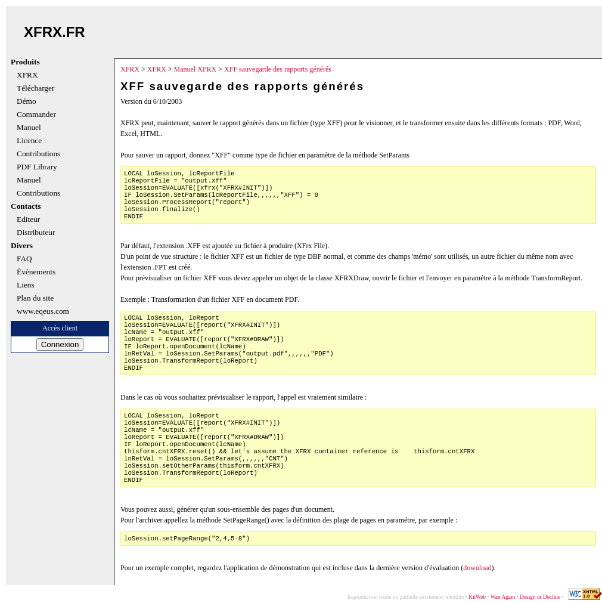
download (477, 568)
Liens (26, 285)
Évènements (36, 272)
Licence (29, 140)
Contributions (38, 153)
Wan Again (503, 597)
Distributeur (36, 232)
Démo (26, 101)
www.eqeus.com (43, 311)
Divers (22, 245)
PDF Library (37, 167)
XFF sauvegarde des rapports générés (277, 69)
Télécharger (35, 88)
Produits (25, 62)
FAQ (24, 258)
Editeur (28, 219)
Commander (36, 114)
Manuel (29, 127)
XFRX (27, 75)
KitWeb (477, 597)
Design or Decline (540, 597)
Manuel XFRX (195, 69)
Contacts (26, 206)
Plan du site (35, 298)
